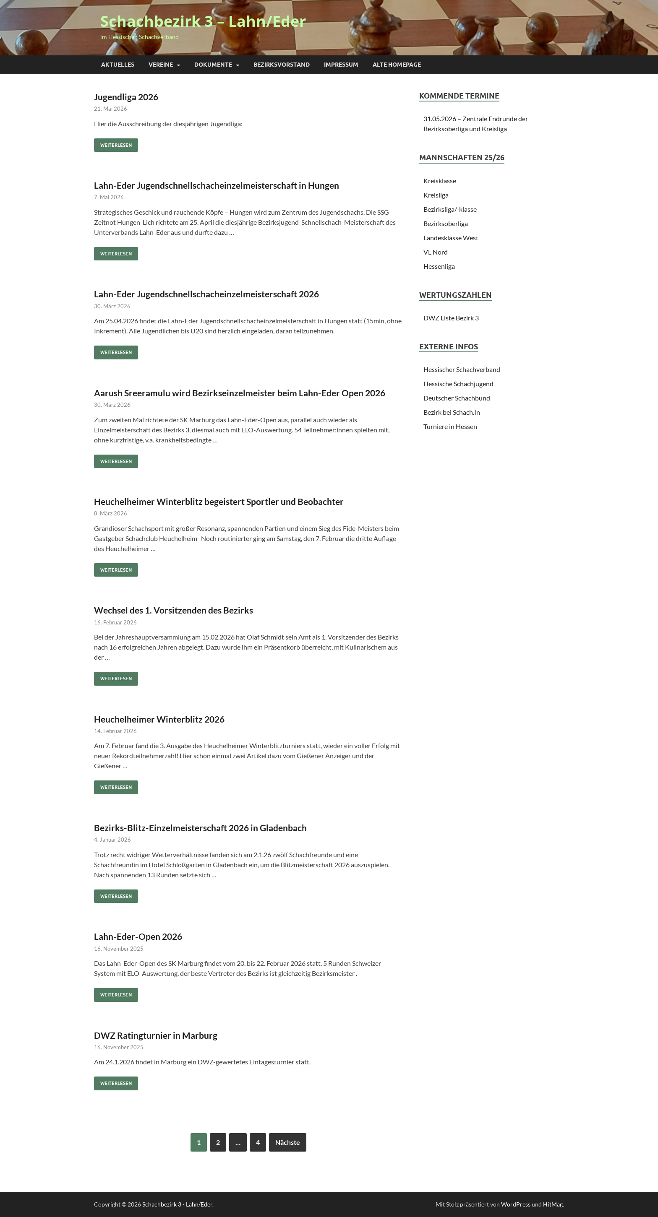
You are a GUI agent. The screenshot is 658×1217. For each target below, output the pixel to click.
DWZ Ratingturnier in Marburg (155, 1035)
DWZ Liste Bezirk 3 (451, 318)
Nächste (287, 1142)
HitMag (553, 1204)
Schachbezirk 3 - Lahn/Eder (177, 1204)
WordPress (515, 1204)
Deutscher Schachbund (456, 398)
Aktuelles (117, 64)
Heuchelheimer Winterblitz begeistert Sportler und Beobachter (219, 501)
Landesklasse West (450, 238)
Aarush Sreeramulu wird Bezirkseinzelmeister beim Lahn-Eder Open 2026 (239, 392)
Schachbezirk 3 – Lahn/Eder (203, 21)
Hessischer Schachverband (461, 369)
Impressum (341, 64)
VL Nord (435, 252)
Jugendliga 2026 (126, 96)
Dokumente (213, 64)
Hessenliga (439, 266)
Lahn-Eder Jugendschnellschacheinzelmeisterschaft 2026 (206, 294)
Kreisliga (436, 195)
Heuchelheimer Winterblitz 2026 (159, 719)
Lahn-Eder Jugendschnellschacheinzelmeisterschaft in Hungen (216, 185)
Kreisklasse (439, 181)
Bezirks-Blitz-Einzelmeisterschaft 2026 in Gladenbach (200, 827)
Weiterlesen (113, 143)
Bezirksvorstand (281, 64)
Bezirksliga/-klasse (450, 209)
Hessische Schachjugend (458, 383)
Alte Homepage (397, 64)
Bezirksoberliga (445, 223)
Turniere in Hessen (450, 426)
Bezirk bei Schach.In (451, 412)
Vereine (161, 64)
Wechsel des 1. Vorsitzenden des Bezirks (173, 610)
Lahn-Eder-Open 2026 (138, 936)
